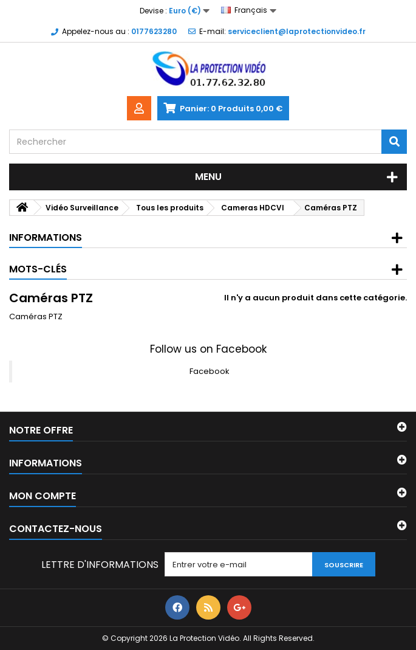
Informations (45, 237)
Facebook (209, 371)
